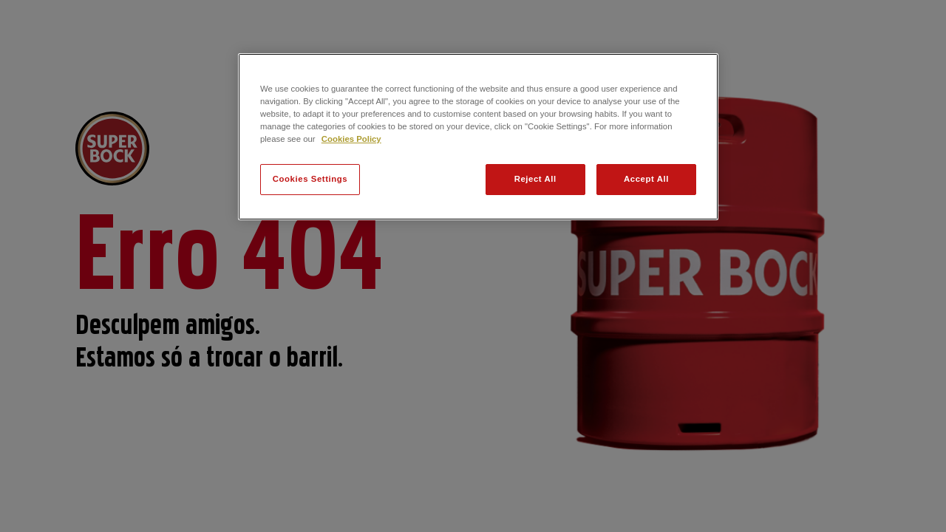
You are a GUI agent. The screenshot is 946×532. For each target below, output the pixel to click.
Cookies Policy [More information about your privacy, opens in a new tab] (351, 138)
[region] (478, 136)
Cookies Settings (310, 178)
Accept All (646, 178)
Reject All (535, 178)
